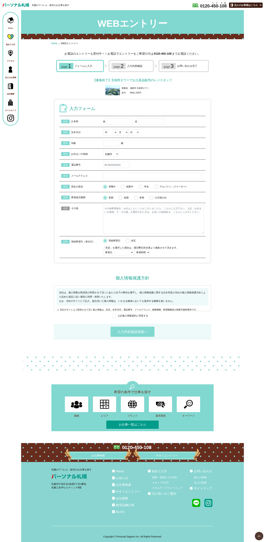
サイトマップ (203, 488)
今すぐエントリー (128, 491)
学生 (146, 186)
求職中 (112, 186)
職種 (76, 407)
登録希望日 (114, 240)
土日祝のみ (161, 197)
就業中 (129, 186)
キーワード (188, 407)
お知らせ (122, 478)
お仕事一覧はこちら (132, 424)
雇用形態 (160, 407)
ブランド (132, 407)
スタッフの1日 (160, 482)
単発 (141, 197)
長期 (111, 197)
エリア (104, 407)
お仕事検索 (123, 485)
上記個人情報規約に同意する (132, 315)
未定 (133, 240)
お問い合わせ (203, 471)
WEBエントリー (69, 43)
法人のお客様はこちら (246, 5)
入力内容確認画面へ (132, 332)
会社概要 (122, 498)
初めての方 (159, 471)
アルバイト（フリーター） (174, 186)
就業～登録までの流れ (164, 477)
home (54, 43)
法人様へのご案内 (164, 493)
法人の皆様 (200, 482)
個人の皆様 (200, 477)
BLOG (120, 512)
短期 (126, 197)
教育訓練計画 (125, 505)
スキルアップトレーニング (167, 487)
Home (120, 471)
